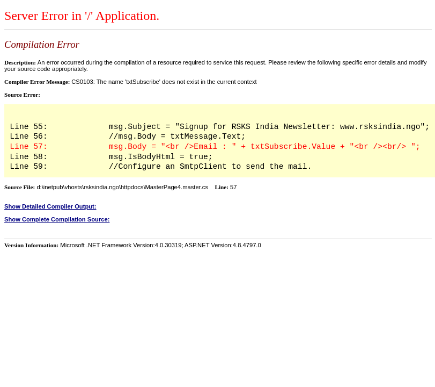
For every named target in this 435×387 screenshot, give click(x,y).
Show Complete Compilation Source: (56, 219)
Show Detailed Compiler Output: (50, 206)
